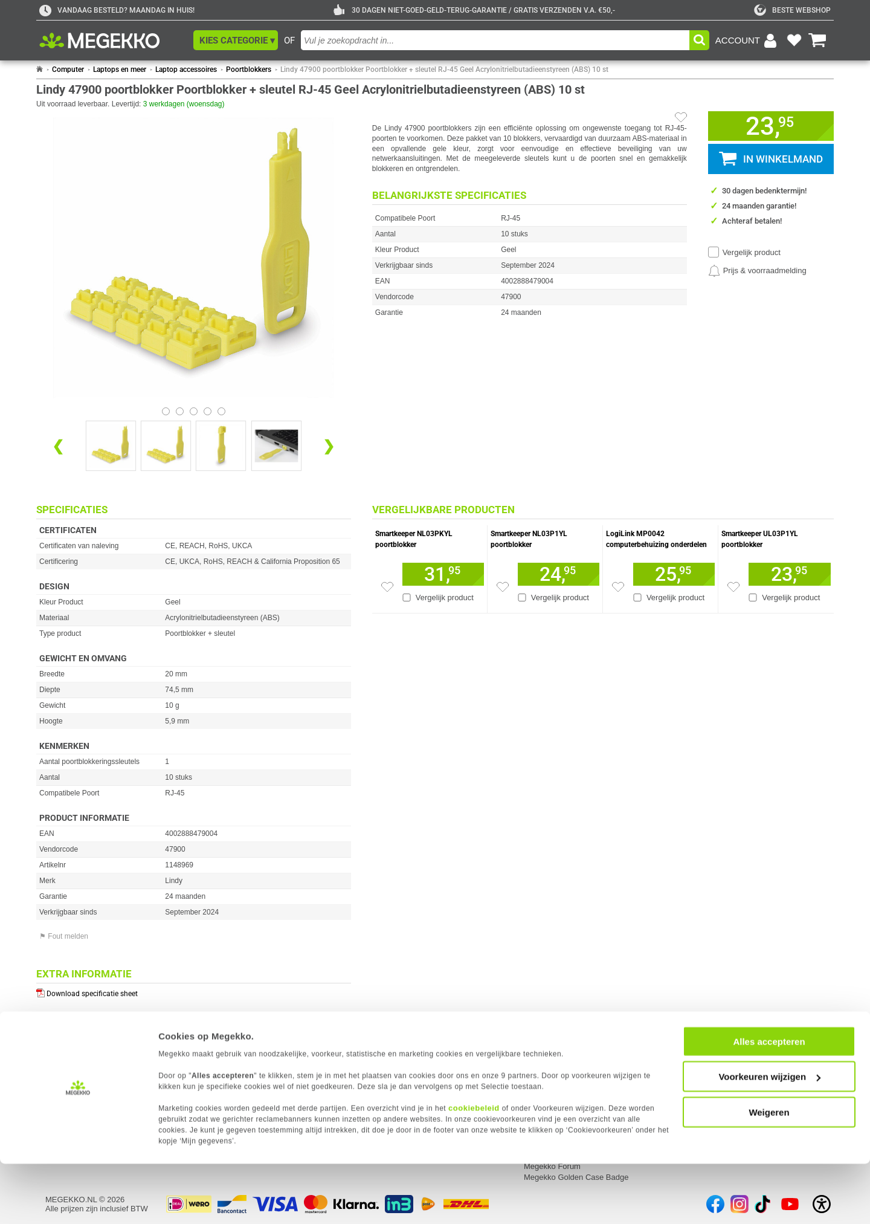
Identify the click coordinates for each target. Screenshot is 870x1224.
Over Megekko (549, 1046)
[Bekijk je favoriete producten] (794, 40)
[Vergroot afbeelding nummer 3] (276, 445)
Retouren (221, 1046)
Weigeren (769, 1172)
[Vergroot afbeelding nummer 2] (220, 445)
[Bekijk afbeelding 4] (221, 411)
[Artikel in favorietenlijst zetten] (681, 117)
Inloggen (60, 1046)
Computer (68, 69)
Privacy (58, 1068)
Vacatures (541, 1057)
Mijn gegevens (72, 1030)
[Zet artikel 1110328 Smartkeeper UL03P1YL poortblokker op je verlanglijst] (733, 587)
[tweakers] (792, 10)
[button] (235, 40)
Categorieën (706, 1030)
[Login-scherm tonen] (748, 40)
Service (219, 1030)
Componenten (708, 1057)
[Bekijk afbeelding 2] (194, 411)
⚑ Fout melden (63, 936)
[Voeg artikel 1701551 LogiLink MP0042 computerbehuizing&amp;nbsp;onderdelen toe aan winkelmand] (674, 574)
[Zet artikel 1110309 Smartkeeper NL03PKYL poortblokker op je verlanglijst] (387, 587)
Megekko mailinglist (558, 1068)
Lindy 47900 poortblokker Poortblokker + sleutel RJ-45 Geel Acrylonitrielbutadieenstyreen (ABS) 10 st (444, 69)
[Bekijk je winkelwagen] (817, 40)
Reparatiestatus (232, 1057)
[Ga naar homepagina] (113, 40)
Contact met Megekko (402, 1057)
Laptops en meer (119, 69)
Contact (378, 1030)
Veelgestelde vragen (400, 1068)
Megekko (541, 1030)
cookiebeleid (474, 1167)
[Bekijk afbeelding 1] (180, 411)
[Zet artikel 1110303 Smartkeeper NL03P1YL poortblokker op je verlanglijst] (503, 587)
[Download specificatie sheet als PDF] (193, 991)
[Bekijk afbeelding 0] (166, 411)
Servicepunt (225, 1068)
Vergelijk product (752, 252)
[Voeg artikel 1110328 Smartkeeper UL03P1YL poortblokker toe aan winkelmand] (790, 574)
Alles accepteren (769, 1101)
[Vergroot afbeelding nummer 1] (165, 445)
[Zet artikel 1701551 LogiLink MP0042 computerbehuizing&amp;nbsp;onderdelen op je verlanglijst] (618, 587)
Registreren (65, 1057)
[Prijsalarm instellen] (757, 271)
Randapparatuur (711, 1068)
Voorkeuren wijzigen (769, 1137)
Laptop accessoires (186, 69)
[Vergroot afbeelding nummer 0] (110, 445)
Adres (374, 1046)
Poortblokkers (248, 69)
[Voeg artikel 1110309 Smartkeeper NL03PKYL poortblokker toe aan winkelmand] (443, 574)
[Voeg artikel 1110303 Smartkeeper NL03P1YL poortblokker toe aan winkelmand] (558, 574)
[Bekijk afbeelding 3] (207, 411)
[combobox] (495, 40)
